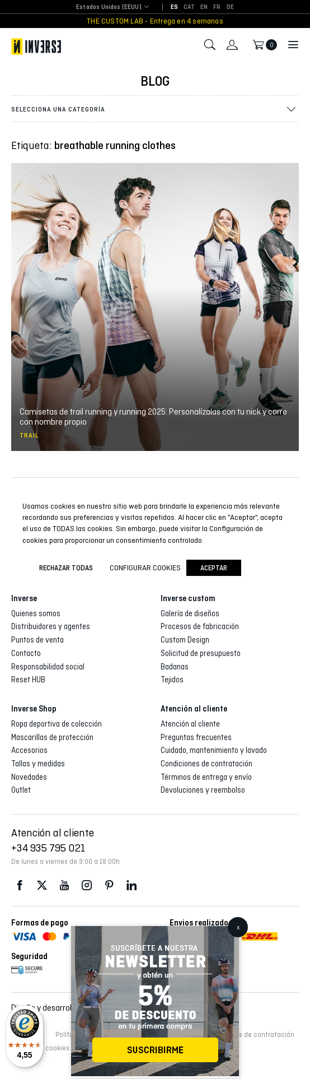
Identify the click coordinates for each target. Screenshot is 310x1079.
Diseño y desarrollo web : (68, 1007)
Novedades (29, 777)
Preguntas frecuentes (196, 737)
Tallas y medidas (38, 763)
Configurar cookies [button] (145, 567)
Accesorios (29, 750)
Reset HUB (28, 679)
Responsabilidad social (47, 666)
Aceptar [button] (213, 568)
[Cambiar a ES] (174, 7)
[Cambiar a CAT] (189, 7)
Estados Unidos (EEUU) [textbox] (109, 7)
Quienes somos (35, 613)
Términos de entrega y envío (206, 777)
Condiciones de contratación (206, 763)
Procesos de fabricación (200, 626)
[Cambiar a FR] (216, 7)
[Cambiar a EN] (204, 7)
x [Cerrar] (238, 927)
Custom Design (185, 639)
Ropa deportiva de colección (56, 723)
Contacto (26, 653)
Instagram (86, 885)
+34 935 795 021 (48, 847)
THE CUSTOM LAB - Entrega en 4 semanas (155, 21)
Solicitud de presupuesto (201, 653)
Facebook (19, 885)
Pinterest (109, 885)
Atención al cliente (190, 723)
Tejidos (172, 679)
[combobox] (109, 7)
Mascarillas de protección (52, 737)
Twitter (42, 885)
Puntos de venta (37, 639)
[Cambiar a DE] (230, 7)
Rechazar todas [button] (66, 568)
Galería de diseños (190, 613)
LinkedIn (131, 885)
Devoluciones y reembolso (203, 789)
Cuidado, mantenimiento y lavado (214, 750)
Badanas (175, 666)
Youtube (64, 885)
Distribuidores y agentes (50, 626)
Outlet (21, 789)
